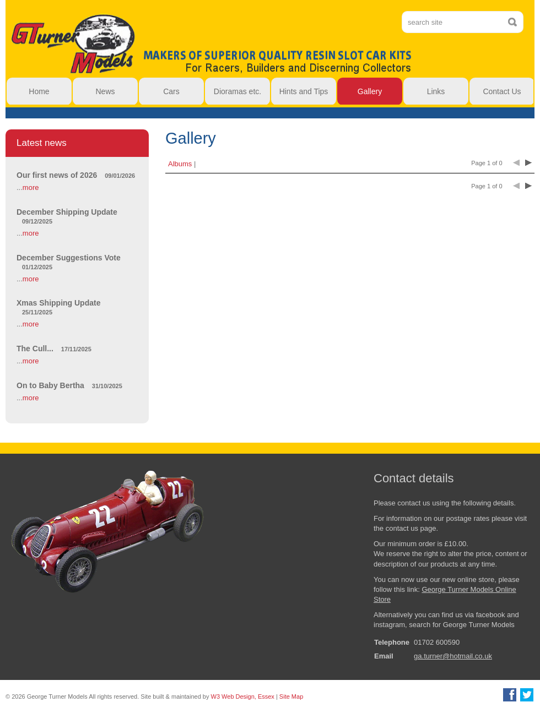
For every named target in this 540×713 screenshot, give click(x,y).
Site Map (291, 696)
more (31, 187)
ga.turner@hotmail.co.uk (453, 656)
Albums (180, 164)
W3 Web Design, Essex (242, 696)
